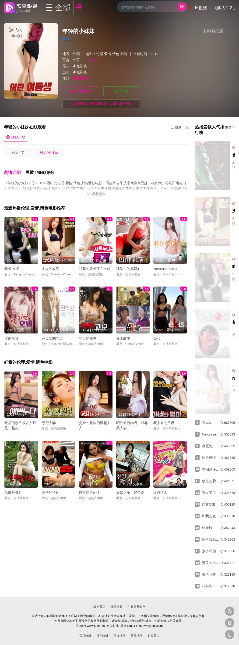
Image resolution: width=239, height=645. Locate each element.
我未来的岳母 (163, 422)
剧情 (123, 54)
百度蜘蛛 (85, 635)
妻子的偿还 (50, 491)
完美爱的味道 (52, 337)
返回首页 (99, 606)
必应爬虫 (154, 635)
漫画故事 (123, 337)
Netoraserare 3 (165, 267)
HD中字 (18, 153)
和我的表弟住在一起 (94, 267)
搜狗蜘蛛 (102, 635)
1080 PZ (15, 137)
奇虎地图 (119, 635)
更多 (230, 127)
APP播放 (49, 153)
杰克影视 (80, 66)
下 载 (121, 91)
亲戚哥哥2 (12, 491)
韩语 (76, 60)
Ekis (156, 337)
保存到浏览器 (212, 31)
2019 (154, 54)
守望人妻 (49, 422)
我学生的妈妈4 (127, 267)
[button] (14, 172)
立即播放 (80, 91)
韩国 (76, 54)
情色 (115, 54)
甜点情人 (160, 491)
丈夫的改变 (50, 267)
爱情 (107, 54)
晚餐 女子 (11, 267)
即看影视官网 (136, 606)
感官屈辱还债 (89, 491)
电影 (89, 54)
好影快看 (116, 606)
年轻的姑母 (87, 337)
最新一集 (179, 127)
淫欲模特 (11, 337)
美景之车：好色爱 (130, 491)
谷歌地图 (136, 635)
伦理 (99, 54)
